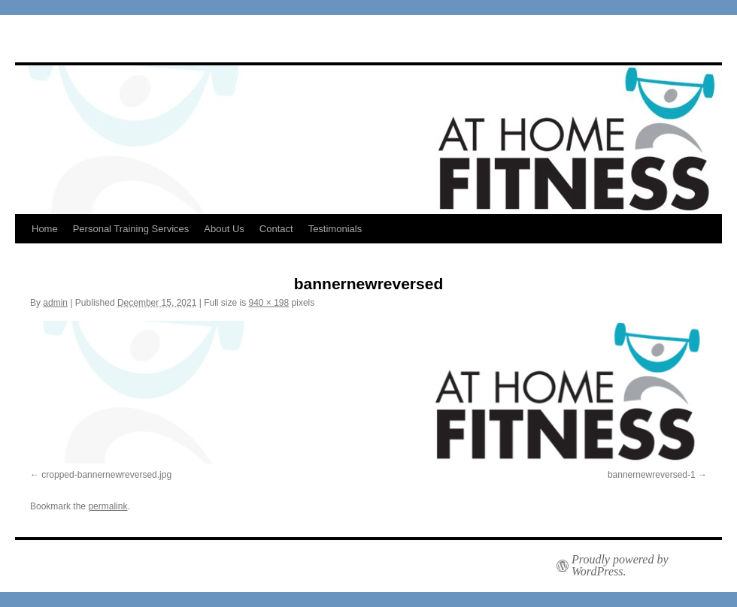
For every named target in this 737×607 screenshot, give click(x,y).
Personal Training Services (131, 228)
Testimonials (335, 228)
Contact (276, 228)
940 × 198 (268, 302)
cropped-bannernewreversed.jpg (106, 475)
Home (45, 228)
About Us (224, 228)
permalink (107, 506)
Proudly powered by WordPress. (620, 566)
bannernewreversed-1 (652, 475)
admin (55, 302)
